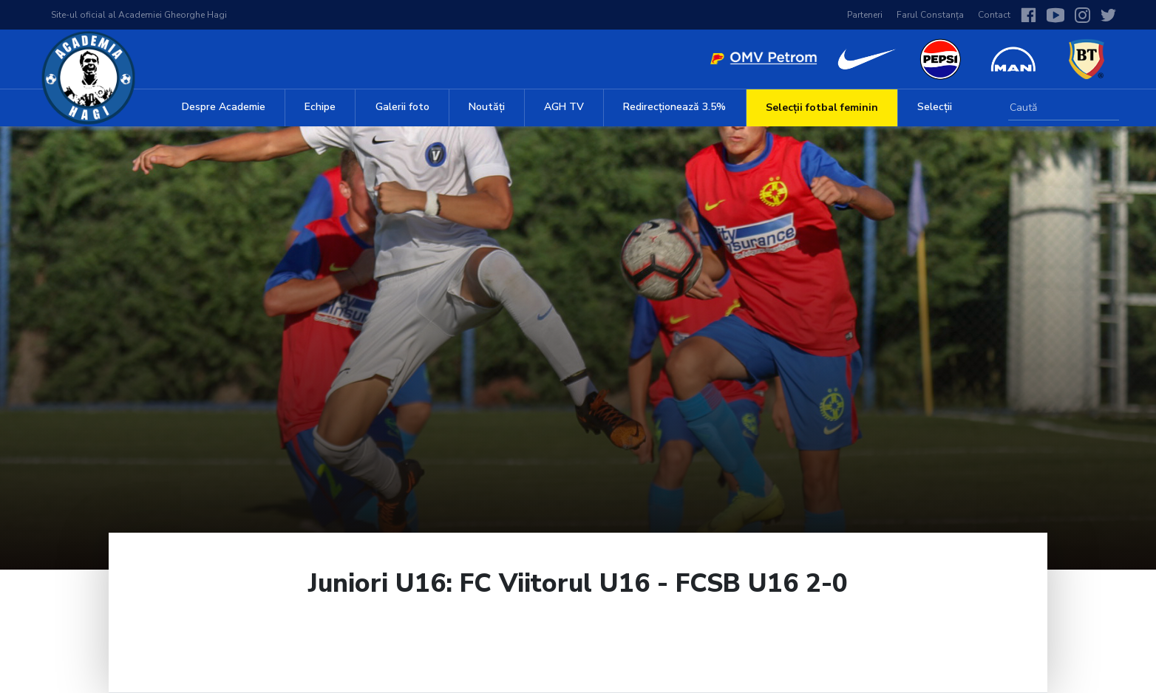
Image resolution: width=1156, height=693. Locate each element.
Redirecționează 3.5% (674, 107)
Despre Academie (223, 107)
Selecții (934, 107)
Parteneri (865, 15)
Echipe (320, 107)
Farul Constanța (930, 15)
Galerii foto (402, 107)
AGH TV (564, 107)
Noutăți (487, 107)
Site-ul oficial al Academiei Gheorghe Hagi (139, 15)
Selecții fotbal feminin (822, 107)
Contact (994, 15)
